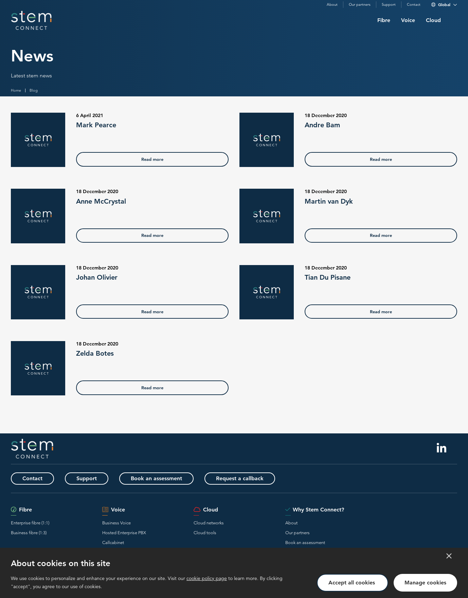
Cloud (433, 20)
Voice (408, 20)
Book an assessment (156, 478)
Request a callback (240, 478)
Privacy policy (82, 588)
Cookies (106, 588)
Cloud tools (205, 532)
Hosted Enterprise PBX (124, 532)
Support (389, 4)
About (332, 4)
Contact (413, 4)
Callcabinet (113, 542)
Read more (152, 159)
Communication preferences (140, 588)
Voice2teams (114, 552)
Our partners (360, 4)
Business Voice (116, 522)
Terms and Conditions (49, 588)
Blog (34, 90)
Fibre (383, 20)
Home (16, 90)
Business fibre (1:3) (29, 532)
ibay (454, 588)
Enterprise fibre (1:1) (30, 522)
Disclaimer (18, 588)
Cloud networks (209, 522)
